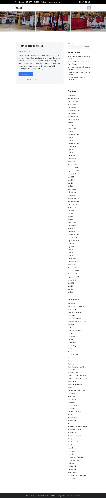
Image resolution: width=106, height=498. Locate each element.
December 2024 (73, 110)
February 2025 (72, 107)
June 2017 (71, 138)
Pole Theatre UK (73, 445)
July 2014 (71, 210)
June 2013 (71, 250)
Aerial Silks (71, 315)
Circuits (70, 334)
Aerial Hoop (72, 309)
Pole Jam (71, 439)
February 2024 (72, 113)
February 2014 (72, 225)
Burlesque (71, 325)
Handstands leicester (75, 384)
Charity (22, 79)
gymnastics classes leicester (77, 375)
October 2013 (72, 238)
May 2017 (71, 141)
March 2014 (72, 222)
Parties (34, 79)
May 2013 (71, 253)
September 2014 (73, 204)
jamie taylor (72, 396)
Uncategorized (73, 472)
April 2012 (71, 292)
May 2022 (71, 122)
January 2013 (72, 265)
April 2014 (71, 219)
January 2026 (72, 95)
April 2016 (71, 153)
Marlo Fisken (72, 402)
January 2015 (72, 195)
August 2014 (72, 207)
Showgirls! (71, 454)
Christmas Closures (74, 331)
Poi (69, 424)
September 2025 (73, 101)
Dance (70, 352)
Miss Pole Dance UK (75, 412)
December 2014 (73, 198)
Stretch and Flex (73, 460)
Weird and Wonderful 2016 (77, 475)
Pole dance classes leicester (77, 427)
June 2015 (71, 180)
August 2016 (72, 147)
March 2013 (72, 259)
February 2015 (72, 192)
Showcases (71, 451)
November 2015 (73, 168)
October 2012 (72, 274)
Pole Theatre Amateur (75, 442)
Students (71, 463)
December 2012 (73, 268)
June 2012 (71, 286)
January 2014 (72, 228)
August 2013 (72, 244)
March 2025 (72, 104)
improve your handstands (76, 390)
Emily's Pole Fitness (74, 355)
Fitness (70, 361)
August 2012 (72, 280)
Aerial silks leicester (74, 318)
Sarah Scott (72, 448)
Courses (70, 349)
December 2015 (73, 165)
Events (28, 79)
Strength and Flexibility (75, 457)
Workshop (71, 478)
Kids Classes (72, 399)
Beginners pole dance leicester (78, 321)
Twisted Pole (72, 469)
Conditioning (72, 346)
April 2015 (71, 186)
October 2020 (72, 125)
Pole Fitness (72, 433)
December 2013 (73, 231)
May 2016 (71, 150)
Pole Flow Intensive (74, 436)
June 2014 (71, 213)
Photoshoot (72, 421)
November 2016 (73, 144)
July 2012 (71, 283)
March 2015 (72, 189)
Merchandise (72, 409)
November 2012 (73, 271)
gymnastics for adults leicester (78, 378)
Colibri (77, 495)
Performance (72, 418)
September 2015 (73, 171)
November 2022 (73, 116)
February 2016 (72, 159)
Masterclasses (72, 405)
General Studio (73, 372)
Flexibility (71, 364)
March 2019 (72, 128)
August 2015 (72, 174)
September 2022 (73, 119)
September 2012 (73, 277)
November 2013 (73, 234)
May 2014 (71, 216)
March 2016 (72, 156)
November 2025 (73, 98)
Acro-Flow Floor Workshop (77, 306)
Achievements (72, 303)
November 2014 (73, 201)
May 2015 (71, 183)
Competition (72, 343)
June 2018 (71, 131)
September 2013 (73, 241)
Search (71, 43)
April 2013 (71, 256)
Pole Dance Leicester (75, 430)
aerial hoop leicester (74, 312)
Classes (70, 340)
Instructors (71, 393)
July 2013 (71, 247)
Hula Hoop (71, 387)
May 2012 (71, 289)
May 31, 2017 (23, 52)
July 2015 (71, 177)
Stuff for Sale (72, 466)
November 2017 (73, 134)
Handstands (72, 381)
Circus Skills (71, 337)
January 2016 (72, 162)
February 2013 (72, 262)
